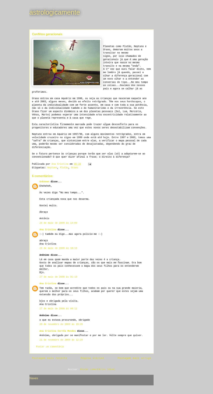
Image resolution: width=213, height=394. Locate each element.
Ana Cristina (47, 229)
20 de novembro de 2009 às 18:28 (61, 324)
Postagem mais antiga (134, 358)
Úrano (74, 167)
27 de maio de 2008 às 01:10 (58, 277)
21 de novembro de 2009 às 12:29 (61, 340)
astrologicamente (54, 12)
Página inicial (92, 358)
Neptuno (52, 167)
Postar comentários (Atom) (97, 369)
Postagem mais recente (49, 358)
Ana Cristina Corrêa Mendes (57, 331)
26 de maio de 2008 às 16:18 (58, 248)
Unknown (44, 181)
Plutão (64, 167)
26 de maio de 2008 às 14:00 (58, 223)
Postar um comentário (50, 346)
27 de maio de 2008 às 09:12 (58, 308)
